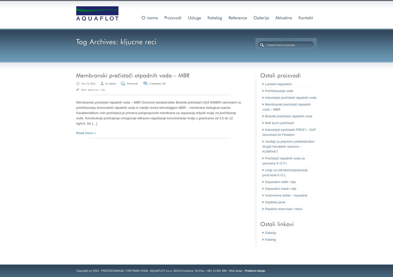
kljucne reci (93, 89)
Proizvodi (132, 83)
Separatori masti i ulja (280, 189)
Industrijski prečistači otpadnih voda (290, 98)
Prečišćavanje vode (279, 91)
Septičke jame (275, 202)
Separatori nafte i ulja (280, 182)
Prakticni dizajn (255, 270)
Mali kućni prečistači (279, 123)
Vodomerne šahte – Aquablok (286, 195)
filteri (83, 89)
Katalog (270, 239)
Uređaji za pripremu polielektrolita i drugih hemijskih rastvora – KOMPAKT (288, 146)
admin (112, 83)
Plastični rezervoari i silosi (283, 209)
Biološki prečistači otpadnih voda (288, 116)
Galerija (270, 233)
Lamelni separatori (278, 84)
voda (103, 89)
